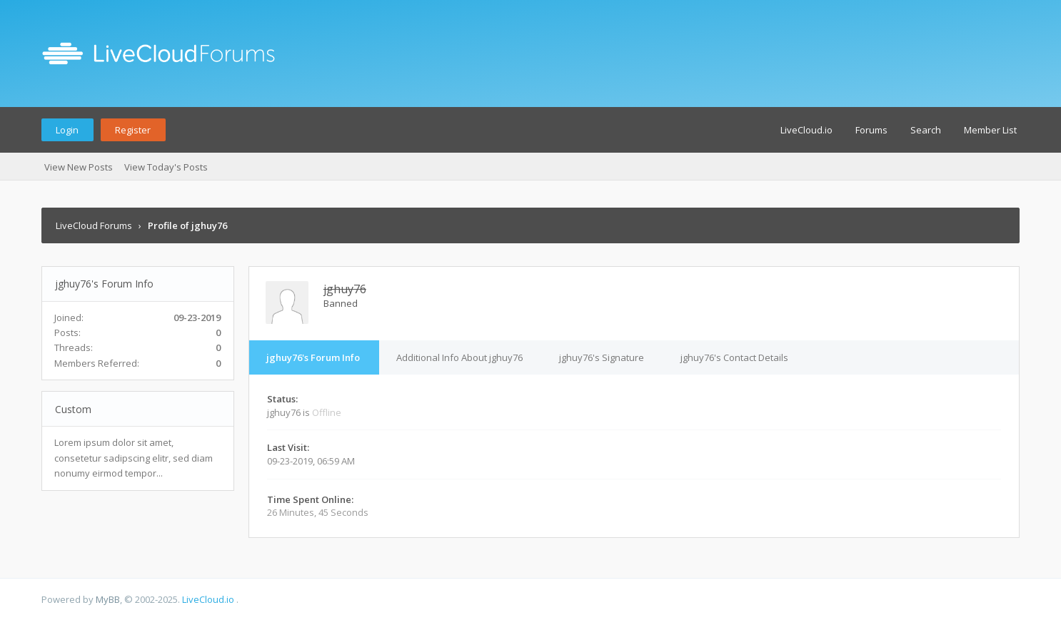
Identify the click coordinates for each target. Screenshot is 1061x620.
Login (67, 129)
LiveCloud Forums (94, 225)
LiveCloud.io (806, 129)
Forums (871, 129)
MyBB (108, 599)
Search (925, 129)
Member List (990, 129)
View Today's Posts (166, 167)
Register (133, 129)
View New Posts (78, 167)
